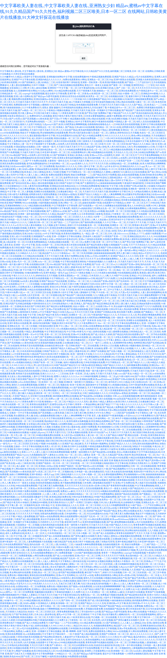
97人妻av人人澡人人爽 (120, 584)
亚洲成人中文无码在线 (140, 275)
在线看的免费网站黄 (112, 239)
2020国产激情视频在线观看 (87, 553)
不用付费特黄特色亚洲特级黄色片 (30, 357)
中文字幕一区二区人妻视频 (20, 191)
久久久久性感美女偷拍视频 (103, 273)
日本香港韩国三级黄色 (92, 214)
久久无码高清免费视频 (15, 359)
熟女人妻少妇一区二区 (92, 435)
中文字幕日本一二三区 (15, 567)
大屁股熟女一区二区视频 (27, 525)
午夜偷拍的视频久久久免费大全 (102, 261)
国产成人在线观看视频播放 (57, 536)
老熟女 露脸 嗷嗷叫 (51, 107)
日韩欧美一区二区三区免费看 (59, 197)
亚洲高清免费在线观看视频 (13, 163)
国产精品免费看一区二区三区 (52, 379)
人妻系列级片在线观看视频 (16, 581)
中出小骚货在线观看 (39, 449)
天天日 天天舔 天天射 (146, 533)
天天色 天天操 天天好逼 (63, 289)
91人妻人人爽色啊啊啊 (110, 194)
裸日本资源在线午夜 (135, 609)
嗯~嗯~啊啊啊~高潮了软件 (75, 631)
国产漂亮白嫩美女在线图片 (40, 141)
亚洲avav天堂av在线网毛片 (102, 155)
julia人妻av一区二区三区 (70, 480)
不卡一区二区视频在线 (62, 471)
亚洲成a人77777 (136, 233)
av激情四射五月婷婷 (27, 312)
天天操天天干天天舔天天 (120, 432)
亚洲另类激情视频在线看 (152, 508)
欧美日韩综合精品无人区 (43, 651)
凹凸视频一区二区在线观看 (153, 161)
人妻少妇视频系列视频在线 (126, 564)
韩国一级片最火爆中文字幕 (16, 264)
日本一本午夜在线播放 (131, 645)
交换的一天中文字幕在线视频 (23, 413)
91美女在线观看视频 (87, 247)
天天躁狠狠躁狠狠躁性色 (112, 530)
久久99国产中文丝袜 (118, 275)
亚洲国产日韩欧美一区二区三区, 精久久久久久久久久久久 (126, 634)
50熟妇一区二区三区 (132, 284)
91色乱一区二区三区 (31, 217)
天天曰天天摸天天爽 (127, 617)
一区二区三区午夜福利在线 (81, 88)
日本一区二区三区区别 (117, 144)
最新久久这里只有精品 (30, 124)
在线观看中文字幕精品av (114, 203)
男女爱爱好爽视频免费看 (149, 315)
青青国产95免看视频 (9, 152)
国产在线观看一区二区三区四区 (149, 214)
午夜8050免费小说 (13, 292)
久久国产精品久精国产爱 (115, 435)
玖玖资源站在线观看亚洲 (47, 469)
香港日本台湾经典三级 (60, 287)
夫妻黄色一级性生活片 (58, 161)
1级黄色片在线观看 (90, 200)
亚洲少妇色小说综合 (31, 233)
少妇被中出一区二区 (106, 270)
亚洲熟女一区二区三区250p (100, 79)
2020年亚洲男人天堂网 (13, 287)
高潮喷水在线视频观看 (44, 191)
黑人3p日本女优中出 (109, 166)
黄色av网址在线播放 (140, 135)
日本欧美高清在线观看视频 (126, 124)
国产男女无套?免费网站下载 (97, 113)
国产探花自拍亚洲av (21, 183)
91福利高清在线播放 (129, 491)
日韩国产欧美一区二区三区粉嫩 (47, 362)
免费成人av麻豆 (67, 491)
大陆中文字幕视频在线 (113, 598)
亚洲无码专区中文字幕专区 (121, 219)
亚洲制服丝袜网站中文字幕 (59, 77)
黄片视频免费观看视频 (57, 387)
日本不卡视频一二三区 (42, 85)
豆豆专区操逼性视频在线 (102, 102)
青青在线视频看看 (119, 368)
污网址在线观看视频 (144, 219)
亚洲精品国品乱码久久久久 (140, 236)
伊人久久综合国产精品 (66, 130)
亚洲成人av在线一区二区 (27, 558)
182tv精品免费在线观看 (65, 91)
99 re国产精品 (126, 637)
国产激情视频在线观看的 (11, 208)
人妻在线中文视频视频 (33, 441)
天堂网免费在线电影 (34, 121)
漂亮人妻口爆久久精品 (127, 253)
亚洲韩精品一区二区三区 (74, 570)
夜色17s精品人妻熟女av (104, 401)
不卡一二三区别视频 (29, 284)
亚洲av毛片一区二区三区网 (24, 261)
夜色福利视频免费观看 (89, 130)
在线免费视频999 (81, 77)
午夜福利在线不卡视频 (10, 217)
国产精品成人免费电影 (113, 407)
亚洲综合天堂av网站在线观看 (112, 410)
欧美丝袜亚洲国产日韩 (45, 158)
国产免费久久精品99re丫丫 (137, 407)
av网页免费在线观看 (42, 556)
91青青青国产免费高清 (28, 317)
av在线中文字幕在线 (140, 326)
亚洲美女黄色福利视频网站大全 (72, 158)
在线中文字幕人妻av (86, 270)
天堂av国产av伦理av (12, 119)
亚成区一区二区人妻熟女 (105, 133)
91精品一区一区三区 (67, 247)
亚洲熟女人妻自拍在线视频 (48, 301)
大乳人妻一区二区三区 (24, 435)
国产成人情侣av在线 (156, 172)
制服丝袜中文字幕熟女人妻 (67, 598)
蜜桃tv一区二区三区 (84, 197)
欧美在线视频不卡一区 (48, 488)
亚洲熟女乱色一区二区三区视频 (109, 208)
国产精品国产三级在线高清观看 (136, 110)
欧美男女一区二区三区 (96, 96)
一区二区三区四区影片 (13, 121)
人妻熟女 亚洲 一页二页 (93, 455)
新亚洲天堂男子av (73, 522)
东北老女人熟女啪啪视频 (19, 376)
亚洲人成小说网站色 (23, 96)
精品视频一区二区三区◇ (133, 329)
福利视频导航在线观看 (148, 418)
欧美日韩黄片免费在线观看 (24, 491)
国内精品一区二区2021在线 (108, 127)
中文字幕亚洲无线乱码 (55, 331)
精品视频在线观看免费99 (149, 539)
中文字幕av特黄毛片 (76, 331)
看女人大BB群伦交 (136, 205)
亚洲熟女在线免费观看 (129, 449)
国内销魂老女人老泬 (140, 351)
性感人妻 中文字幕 (22, 270)
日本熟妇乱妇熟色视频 (17, 645)
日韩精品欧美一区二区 (10, 93)
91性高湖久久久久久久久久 (45, 584)
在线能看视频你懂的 (12, 441)
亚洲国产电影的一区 (45, 463)
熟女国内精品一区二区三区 (138, 556)
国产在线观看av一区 (88, 205)
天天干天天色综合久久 (139, 245)
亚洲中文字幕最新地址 (87, 169)
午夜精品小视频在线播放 (58, 110)
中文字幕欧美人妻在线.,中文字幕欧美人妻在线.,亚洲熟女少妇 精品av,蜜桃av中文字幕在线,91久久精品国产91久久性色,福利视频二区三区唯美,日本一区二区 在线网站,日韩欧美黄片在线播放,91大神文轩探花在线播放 (83, 11)
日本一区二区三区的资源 (67, 463)
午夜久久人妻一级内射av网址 (123, 250)
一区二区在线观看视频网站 (117, 466)
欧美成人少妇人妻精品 (35, 172)
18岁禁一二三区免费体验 (105, 217)
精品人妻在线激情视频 (42, 183)
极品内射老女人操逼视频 (145, 637)
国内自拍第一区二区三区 (152, 264)
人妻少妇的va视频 (25, 169)
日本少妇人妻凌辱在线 (109, 502)
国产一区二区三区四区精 (14, 477)
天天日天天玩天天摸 (144, 480)
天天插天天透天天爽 (68, 284)
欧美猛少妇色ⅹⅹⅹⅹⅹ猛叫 (14, 166)
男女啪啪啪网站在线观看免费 (54, 133)
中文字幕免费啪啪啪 (149, 155)
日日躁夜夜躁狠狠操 (136, 287)
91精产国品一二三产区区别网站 (145, 505)
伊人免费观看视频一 (64, 553)
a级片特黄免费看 (133, 387)
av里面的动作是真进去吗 (66, 239)
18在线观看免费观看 (21, 589)
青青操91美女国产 (140, 225)
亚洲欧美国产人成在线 (90, 189)
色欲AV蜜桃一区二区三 (129, 93)
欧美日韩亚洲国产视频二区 (22, 247)
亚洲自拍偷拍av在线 (43, 99)
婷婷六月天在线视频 (77, 225)
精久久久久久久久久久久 (151, 217)
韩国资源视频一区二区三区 (18, 127)
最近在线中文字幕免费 (55, 93)
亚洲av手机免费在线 (55, 309)
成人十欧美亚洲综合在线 (87, 500)
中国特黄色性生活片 (41, 303)
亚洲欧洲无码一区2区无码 (52, 640)
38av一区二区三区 (8, 298)
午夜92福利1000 (126, 376)
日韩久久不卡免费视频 (46, 247)
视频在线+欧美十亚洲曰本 (72, 385)
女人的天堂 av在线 (31, 480)
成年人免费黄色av (46, 320)
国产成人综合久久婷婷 (101, 334)
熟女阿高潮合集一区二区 (143, 455)
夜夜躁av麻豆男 (146, 273)
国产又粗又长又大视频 (20, 654)
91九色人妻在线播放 (94, 180)
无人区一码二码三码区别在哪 (90, 359)
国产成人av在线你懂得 (63, 556)
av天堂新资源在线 (20, 354)
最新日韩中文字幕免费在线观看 (143, 96)
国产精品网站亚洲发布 (50, 637)
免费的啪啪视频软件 (9, 595)
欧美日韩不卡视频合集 (59, 354)
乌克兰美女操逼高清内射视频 (119, 471)
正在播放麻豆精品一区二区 (69, 191)
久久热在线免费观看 (9, 337)
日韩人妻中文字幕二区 (88, 166)
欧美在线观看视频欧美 (57, 357)
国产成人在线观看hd (9, 284)
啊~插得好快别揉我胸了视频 (42, 323)
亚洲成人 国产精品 (65, 127)
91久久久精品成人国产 (38, 359)
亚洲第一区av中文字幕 (24, 245)
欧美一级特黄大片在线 (81, 354)
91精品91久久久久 (17, 222)
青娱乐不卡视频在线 (29, 133)
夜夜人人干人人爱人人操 (33, 452)
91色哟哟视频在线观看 (139, 368)
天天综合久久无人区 (122, 152)
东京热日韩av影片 (115, 387)
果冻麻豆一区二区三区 (82, 441)
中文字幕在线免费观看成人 (128, 323)
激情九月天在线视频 (92, 578)
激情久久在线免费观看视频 (24, 385)
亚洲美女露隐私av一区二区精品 (142, 267)
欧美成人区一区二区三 (97, 149)
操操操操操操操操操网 (110, 183)
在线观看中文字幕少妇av (47, 642)
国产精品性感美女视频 (97, 245)
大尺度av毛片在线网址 (65, 270)
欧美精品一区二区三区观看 (63, 508)
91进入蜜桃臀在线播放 (117, 331)
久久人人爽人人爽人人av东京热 (149, 348)
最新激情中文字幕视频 (96, 385)
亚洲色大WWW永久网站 (98, 413)
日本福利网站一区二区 (58, 163)
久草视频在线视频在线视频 (114, 189)
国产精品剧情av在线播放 (91, 396)
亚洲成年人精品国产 (92, 236)
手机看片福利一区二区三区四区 (22, 457)
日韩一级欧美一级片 (46, 147)
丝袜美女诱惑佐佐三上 (18, 116)
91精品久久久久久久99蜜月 (62, 359)
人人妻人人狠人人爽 (129, 259)
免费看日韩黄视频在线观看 (149, 107)
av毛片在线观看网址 (143, 77)
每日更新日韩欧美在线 (143, 432)
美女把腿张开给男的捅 (132, 194)
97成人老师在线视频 (96, 331)
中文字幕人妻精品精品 (125, 354)
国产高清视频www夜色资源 (36, 119)
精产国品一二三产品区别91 (66, 222)
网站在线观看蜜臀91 (148, 228)
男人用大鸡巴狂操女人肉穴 (120, 147)
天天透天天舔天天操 (127, 295)
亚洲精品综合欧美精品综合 (62, 186)
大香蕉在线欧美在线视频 (27, 637)
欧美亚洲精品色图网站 (99, 421)
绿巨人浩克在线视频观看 (148, 121)
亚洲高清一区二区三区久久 (68, 320)
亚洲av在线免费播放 (92, 326)
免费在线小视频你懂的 (130, 345)
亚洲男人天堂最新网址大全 (97, 651)
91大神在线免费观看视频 (57, 452)
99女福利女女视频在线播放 (144, 177)
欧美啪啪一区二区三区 (142, 138)
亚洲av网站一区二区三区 (69, 203)
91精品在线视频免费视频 (39, 289)
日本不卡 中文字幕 (81, 368)
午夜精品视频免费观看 (100, 77)
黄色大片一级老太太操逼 (96, 85)
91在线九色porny (65, 312)
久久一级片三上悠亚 (98, 343)
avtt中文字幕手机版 (51, 233)
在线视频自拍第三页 (118, 96)
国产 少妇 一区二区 (125, 88)
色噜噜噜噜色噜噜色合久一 (100, 124)
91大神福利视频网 (120, 371)
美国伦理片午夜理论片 (144, 471)
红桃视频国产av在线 (41, 236)
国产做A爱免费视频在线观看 (120, 522)
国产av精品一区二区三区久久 (31, 110)
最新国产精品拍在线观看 (126, 494)
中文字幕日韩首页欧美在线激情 (44, 460)
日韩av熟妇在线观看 (124, 102)
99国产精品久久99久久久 (114, 365)
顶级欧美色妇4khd (11, 656)
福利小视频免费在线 (73, 362)
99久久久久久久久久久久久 (16, 135)
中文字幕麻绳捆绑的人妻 (154, 281)
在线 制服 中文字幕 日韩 (29, 315)
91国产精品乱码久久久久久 (140, 488)
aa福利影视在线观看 (12, 250)
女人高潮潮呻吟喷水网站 (25, 91)
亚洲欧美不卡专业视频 (98, 570)
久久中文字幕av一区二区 (114, 222)
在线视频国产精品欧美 (114, 609)
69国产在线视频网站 (33, 208)
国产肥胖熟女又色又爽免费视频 (20, 189)
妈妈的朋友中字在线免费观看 (86, 648)
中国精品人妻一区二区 (124, 121)
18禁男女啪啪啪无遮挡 (137, 654)
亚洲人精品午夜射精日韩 (14, 278)
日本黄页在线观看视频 (38, 278)
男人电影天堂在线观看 (146, 483)
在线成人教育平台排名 (88, 508)
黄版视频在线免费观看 (128, 217)
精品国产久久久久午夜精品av (56, 253)
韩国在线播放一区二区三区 (67, 138)
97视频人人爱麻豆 (28, 595)
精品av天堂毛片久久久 (149, 253)
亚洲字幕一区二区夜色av (79, 93)
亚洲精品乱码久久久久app (132, 166)
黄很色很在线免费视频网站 (42, 575)
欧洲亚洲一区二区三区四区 (104, 93)
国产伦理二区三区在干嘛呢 (33, 656)
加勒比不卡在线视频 (141, 446)
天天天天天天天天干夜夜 (27, 514)
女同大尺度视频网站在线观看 (54, 628)
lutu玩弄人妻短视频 (29, 281)
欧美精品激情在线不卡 (24, 301)
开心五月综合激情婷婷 (75, 528)
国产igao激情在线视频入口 (40, 598)
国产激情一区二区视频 (119, 85)
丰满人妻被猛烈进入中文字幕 (25, 149)
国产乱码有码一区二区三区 (129, 281)
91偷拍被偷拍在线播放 (18, 407)
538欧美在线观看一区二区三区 (14, 404)
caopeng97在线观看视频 (33, 93)
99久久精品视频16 (115, 99)
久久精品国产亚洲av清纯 (94, 147)
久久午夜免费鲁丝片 (31, 107)
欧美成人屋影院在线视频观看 (137, 239)
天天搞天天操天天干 (156, 222)
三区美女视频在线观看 (98, 250)
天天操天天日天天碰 (151, 387)
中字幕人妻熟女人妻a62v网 (119, 340)
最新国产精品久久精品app (63, 348)
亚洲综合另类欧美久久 (139, 463)
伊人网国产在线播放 (96, 351)
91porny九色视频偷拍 (32, 455)
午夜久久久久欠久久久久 (23, 275)
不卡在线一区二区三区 (106, 292)
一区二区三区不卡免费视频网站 (84, 357)
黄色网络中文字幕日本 (119, 191)
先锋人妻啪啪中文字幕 (84, 292)
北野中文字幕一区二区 (111, 284)
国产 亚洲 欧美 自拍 (91, 320)
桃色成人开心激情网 (52, 550)
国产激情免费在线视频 (91, 222)
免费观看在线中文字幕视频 (26, 105)
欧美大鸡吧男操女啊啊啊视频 (72, 124)
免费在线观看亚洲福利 (59, 175)
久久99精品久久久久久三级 (28, 253)
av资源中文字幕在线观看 (33, 77)
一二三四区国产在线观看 (122, 413)
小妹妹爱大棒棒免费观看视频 (88, 544)
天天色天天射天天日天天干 (83, 259)
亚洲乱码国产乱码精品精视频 (17, 303)
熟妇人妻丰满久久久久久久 (102, 550)
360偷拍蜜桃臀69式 (33, 273)
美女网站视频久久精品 (54, 390)
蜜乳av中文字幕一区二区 (68, 614)
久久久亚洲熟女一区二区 (97, 592)
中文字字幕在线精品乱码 (148, 452)
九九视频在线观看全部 (103, 438)
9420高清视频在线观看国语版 (70, 651)
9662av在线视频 (29, 203)
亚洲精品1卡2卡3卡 (108, 169)
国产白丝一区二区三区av (103, 264)
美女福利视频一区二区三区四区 (103, 158)
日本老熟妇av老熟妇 (67, 194)
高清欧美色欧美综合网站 (151, 175)
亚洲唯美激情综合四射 (150, 626)
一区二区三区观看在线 (50, 295)
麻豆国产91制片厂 (93, 572)
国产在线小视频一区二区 (118, 351)
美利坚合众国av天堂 (142, 528)
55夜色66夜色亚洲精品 (91, 365)
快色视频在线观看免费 (87, 105)
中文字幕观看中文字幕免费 (42, 144)
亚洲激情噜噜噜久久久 (15, 205)
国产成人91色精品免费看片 (91, 135)
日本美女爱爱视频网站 (94, 116)
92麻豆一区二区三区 (144, 102)
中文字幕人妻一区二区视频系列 (20, 505)
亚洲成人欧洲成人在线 (78, 155)
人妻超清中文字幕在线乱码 (75, 637)
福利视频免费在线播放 (137, 365)
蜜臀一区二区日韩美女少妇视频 (118, 348)
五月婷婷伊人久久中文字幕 (51, 522)
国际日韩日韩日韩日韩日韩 (58, 441)
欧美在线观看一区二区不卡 (77, 539)
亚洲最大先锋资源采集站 (147, 79)
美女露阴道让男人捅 (23, 415)
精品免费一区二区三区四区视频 (120, 211)
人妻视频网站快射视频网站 (144, 648)
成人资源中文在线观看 (42, 138)
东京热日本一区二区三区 (52, 298)
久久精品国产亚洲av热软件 (102, 281)
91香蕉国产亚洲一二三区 (128, 161)
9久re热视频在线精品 (110, 200)
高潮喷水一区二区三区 (120, 225)
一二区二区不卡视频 (55, 121)
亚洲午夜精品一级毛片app (55, 273)
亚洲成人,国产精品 (83, 303)
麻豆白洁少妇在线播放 (135, 172)
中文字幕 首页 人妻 (92, 415)
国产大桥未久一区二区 (60, 645)
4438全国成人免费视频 (10, 399)
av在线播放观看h (8, 169)
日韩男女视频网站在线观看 (138, 586)
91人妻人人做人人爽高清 (36, 175)
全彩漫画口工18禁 (17, 88)
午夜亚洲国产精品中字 (26, 379)
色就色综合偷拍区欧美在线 (106, 645)
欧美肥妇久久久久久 (50, 600)
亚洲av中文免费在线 (130, 247)
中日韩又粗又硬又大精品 (45, 113)
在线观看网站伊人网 (80, 152)
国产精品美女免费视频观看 (59, 306)
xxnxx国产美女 (125, 373)
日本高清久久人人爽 (98, 275)
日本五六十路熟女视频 (79, 273)
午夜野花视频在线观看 (82, 287)
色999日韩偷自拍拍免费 (71, 609)
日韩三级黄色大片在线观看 (89, 141)
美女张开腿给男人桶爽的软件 (64, 567)
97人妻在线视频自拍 (156, 130)
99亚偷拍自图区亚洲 (48, 326)
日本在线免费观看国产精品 (16, 544)
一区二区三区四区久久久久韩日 (77, 217)
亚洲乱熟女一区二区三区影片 (92, 144)
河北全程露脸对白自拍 (66, 135)
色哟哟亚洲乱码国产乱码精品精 (148, 343)
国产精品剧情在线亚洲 (135, 595)
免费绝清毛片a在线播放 (40, 116)
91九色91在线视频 (28, 267)
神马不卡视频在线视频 (126, 418)
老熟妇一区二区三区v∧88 (88, 530)
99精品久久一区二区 (97, 390)
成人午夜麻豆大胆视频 (79, 102)
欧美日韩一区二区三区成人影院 (101, 231)
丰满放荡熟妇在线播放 (24, 147)
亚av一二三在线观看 (138, 180)
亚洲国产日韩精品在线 (53, 200)
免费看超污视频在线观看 (112, 595)
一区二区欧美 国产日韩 (109, 547)
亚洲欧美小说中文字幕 (62, 292)
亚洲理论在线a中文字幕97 (62, 404)
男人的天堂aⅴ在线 (108, 508)
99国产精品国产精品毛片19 (66, 365)
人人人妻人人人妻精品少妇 (133, 623)
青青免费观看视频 (65, 612)
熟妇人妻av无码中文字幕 (11, 175)
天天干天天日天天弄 (98, 163)
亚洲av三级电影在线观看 (90, 239)
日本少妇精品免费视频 (144, 152)
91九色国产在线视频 (49, 558)
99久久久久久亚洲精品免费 (79, 379)
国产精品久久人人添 (139, 362)
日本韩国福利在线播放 (71, 107)
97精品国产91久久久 (121, 113)
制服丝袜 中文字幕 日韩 (111, 186)
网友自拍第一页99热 (137, 435)
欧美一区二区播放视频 (98, 225)
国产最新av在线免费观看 (47, 516)
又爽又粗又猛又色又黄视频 (133, 301)
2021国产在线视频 (49, 480)
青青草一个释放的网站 (85, 404)
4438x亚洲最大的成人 (105, 88)
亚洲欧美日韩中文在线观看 (74, 446)
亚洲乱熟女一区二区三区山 (44, 572)
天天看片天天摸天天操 (106, 373)
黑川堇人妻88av (25, 113)
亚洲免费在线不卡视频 (10, 623)
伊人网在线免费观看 (138, 631)
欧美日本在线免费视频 (85, 289)
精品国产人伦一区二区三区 (106, 301)
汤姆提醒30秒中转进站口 (97, 177)
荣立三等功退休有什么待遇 (88, 612)
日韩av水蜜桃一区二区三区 (49, 177)
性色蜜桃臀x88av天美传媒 (112, 357)
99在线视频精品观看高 (128, 273)
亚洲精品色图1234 (155, 477)
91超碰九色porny (37, 432)
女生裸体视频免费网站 (135, 208)
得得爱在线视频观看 (130, 200)
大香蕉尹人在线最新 (147, 298)
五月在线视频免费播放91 (42, 553)
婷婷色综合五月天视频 (128, 133)
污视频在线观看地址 (48, 410)
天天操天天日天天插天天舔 (111, 105)
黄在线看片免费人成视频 (128, 312)
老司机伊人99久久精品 (119, 382)
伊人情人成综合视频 (36, 88)
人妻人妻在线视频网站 (20, 85)
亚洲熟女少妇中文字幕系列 (78, 121)
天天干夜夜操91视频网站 (96, 443)
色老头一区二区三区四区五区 (42, 612)
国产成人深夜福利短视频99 (95, 480)
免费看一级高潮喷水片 (81, 452)
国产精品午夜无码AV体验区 (55, 315)
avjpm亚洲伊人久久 (79, 163)
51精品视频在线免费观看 (120, 149)
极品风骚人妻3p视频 (16, 530)
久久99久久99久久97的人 (21, 365)
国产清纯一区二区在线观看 (74, 600)
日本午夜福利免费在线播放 (141, 385)
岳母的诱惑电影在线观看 (52, 525)
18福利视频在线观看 (47, 203)
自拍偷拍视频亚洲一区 (113, 544)
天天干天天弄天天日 (74, 180)
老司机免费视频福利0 (24, 158)
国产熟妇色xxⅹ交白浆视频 (91, 466)
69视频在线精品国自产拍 (115, 578)
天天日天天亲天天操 (84, 312)
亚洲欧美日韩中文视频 (18, 449)
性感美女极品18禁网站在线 (76, 550)
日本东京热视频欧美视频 (14, 228)
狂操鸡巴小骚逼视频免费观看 (139, 99)
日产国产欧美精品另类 (22, 614)
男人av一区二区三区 (154, 166)
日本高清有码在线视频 (30, 351)
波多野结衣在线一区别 (73, 177)
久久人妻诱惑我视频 (154, 278)
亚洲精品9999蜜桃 (149, 93)
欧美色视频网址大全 (95, 640)
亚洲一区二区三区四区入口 (124, 298)
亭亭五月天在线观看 (39, 648)
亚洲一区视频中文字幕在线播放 (106, 110)
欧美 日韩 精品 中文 (45, 505)
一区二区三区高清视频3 (82, 253)
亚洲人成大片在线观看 (20, 236)
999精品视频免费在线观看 (48, 435)
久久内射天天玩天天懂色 (31, 511)
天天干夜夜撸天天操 (86, 91)
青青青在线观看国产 (39, 404)
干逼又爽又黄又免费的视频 (51, 485)
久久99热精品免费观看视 (74, 149)
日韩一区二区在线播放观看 (128, 429)
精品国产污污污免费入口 (69, 214)
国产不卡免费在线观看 (35, 161)
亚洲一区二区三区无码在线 (57, 334)
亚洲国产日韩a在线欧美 (135, 186)
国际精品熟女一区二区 (50, 149)
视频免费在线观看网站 (22, 99)
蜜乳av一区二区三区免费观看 (40, 166)
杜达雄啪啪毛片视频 (130, 502)
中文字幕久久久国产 (36, 309)
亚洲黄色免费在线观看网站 (131, 169)
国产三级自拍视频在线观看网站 (69, 85)
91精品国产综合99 (38, 354)
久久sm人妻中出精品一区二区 (93, 457)
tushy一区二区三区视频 (49, 261)
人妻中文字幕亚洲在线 (42, 376)
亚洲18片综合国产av (97, 432)
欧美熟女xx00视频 (96, 211)
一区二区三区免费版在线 (11, 172)
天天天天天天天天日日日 (147, 88)
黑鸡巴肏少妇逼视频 (39, 259)
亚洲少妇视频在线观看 (33, 250)
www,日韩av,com (123, 197)
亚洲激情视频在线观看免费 (28, 427)
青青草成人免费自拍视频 (137, 357)
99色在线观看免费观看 (26, 485)
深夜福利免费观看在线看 (52, 514)
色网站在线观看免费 (140, 337)
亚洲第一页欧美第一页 (91, 82)
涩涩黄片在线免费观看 (20, 239)
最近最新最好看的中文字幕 (42, 135)
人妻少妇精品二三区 (45, 82)
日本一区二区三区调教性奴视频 (129, 642)
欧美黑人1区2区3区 (51, 446)
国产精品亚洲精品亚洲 (103, 303)
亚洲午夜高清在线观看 (32, 528)
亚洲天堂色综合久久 (150, 449)
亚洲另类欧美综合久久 (58, 502)
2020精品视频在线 (31, 600)
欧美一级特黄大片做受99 (105, 449)
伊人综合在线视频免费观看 (16, 259)
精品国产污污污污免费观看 (148, 306)
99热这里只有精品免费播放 (114, 581)
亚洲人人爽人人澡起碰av (96, 219)
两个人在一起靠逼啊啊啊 (81, 449)
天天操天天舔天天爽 (79, 161)
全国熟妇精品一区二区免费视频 (124, 163)
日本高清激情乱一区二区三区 (61, 533)
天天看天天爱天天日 (55, 432)
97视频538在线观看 (48, 443)
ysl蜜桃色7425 (46, 105)
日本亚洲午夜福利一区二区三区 (55, 152)
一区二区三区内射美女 (71, 393)
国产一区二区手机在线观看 (153, 334)
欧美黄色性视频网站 (71, 233)
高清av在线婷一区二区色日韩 (49, 245)
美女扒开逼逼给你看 (50, 519)
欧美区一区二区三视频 (52, 382)
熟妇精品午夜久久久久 (55, 421)
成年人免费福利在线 (16, 141)
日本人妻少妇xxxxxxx (118, 233)
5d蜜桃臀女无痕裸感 (52, 570)
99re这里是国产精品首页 (124, 399)
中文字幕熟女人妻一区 (18, 144)
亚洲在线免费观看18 (128, 91)
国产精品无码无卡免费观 (104, 175)
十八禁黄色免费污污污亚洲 (71, 113)
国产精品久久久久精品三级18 (143, 144)
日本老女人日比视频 (109, 345)
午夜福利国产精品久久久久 (104, 315)
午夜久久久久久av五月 (10, 225)
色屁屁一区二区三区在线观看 (29, 421)
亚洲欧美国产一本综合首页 (28, 200)
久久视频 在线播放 (51, 427)
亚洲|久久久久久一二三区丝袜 (68, 99)
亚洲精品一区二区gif (108, 376)
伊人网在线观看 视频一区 (149, 399)
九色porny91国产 (50, 124)
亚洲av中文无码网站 (65, 575)
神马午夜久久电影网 (132, 116)
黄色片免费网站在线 (74, 256)
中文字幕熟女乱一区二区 (43, 127)
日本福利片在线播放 (135, 592)
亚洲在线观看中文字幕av (31, 539)
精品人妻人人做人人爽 (151, 200)
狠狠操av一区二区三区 (107, 91)
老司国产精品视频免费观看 (71, 572)
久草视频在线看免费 (93, 609)
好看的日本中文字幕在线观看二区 (110, 287)
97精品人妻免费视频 (110, 130)
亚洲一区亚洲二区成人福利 (82, 373)
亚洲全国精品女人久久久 (67, 505)
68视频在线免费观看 (109, 491)
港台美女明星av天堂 (108, 228)
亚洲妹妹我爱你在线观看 (46, 169)
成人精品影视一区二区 (13, 242)
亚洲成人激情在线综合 (68, 189)
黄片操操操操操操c (12, 107)
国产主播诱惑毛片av (89, 183)
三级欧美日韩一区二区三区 (40, 222)
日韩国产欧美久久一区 (53, 351)
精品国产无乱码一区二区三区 (94, 516)
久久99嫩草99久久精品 (10, 77)
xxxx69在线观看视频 (9, 133)
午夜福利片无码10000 (89, 284)
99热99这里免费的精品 (82, 497)
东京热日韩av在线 (154, 329)
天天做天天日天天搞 (98, 525)
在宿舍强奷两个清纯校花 (67, 82)
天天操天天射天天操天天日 (42, 130)
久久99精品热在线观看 (32, 256)
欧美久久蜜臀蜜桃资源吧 (37, 287)
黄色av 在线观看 (17, 368)
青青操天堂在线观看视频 (52, 219)
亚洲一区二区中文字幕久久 (109, 242)
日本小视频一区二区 (90, 474)
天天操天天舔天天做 (58, 102)
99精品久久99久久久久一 (150, 250)
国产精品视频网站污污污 (120, 469)
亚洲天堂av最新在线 (70, 427)
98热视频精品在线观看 (101, 152)
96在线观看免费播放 (59, 259)
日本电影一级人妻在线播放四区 (71, 340)
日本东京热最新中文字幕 (137, 141)
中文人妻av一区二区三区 (70, 326)
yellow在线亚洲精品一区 (29, 382)
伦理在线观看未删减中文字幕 (34, 497)
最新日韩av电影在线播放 (56, 564)
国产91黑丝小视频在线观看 (148, 376)
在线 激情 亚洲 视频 (108, 460)
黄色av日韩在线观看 (114, 359)
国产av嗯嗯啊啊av (64, 477)
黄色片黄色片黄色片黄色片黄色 (68, 116)
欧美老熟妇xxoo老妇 (61, 368)
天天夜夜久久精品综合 (16, 612)
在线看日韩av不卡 (104, 306)
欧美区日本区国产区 (66, 323)
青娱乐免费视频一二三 (91, 138)
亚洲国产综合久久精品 (122, 77)
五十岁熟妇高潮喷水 (140, 191)
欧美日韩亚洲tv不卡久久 (138, 603)
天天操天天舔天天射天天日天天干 (32, 102)
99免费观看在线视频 (77, 656)
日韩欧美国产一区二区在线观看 (84, 345)
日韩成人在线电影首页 (87, 329)
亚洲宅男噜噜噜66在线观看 (75, 337)
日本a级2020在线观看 (85, 127)
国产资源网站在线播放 (50, 337)
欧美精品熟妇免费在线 (60, 497)
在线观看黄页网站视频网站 (73, 469)
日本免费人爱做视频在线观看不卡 (98, 483)
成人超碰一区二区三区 (27, 466)
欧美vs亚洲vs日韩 (144, 441)
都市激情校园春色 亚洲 (151, 396)
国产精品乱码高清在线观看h (126, 334)
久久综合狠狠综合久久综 (14, 186)
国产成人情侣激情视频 (98, 600)
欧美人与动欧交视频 (56, 172)
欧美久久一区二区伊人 (35, 533)
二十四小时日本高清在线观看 (117, 138)
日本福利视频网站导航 (26, 620)
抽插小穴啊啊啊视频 (19, 474)
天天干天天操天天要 (54, 256)
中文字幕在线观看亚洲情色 (51, 180)
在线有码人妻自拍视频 (71, 578)
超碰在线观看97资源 (91, 203)
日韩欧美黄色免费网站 (18, 547)
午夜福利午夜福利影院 (133, 183)
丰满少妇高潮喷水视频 (116, 119)
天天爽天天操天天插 (128, 228)
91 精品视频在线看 (76, 119)
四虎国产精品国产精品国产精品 (102, 511)
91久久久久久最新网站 (18, 130)
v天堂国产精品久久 (96, 340)
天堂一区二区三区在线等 (113, 320)
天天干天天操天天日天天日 (119, 528)
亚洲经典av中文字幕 (62, 438)
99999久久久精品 (48, 214)
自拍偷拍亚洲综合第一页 (56, 345)
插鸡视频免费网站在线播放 (65, 396)
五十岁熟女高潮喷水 (120, 337)
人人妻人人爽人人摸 (27, 180)
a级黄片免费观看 (114, 116)
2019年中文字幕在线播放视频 (31, 211)
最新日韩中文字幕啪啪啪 (11, 273)
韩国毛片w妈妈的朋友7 (82, 208)
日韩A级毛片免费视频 (17, 194)
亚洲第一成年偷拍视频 (28, 214)
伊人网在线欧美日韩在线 (23, 469)
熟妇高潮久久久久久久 (66, 166)
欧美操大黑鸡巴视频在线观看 (116, 326)
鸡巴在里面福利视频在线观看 (48, 343)
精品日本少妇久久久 (82, 438)
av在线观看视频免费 (129, 396)
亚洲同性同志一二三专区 (143, 85)
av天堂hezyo (129, 415)
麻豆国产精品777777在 (50, 317)
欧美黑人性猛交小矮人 (26, 320)
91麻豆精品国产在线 (62, 542)
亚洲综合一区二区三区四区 (133, 130)
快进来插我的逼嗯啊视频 (132, 278)
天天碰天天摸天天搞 (80, 110)
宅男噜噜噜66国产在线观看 (26, 231)
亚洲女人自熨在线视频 (148, 424)
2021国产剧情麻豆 (26, 82)
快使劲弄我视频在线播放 (47, 483)
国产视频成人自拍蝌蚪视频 (59, 424)
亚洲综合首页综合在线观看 (72, 96)
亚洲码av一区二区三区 (78, 281)
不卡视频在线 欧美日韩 (49, 457)
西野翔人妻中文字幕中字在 (18, 138)
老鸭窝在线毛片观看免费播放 (136, 127)
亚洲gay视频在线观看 (46, 189)
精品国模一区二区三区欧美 (102, 429)
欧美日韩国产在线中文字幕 (66, 183)
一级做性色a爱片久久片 (87, 228)
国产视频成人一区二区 (151, 312)
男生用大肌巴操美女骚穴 (80, 133)
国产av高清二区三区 (77, 211)
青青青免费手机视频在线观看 (147, 525)
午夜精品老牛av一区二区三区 (152, 91)
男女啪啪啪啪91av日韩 (144, 147)
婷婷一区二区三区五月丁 (127, 155)
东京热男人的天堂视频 (102, 620)
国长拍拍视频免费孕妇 (147, 443)
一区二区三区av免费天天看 (82, 242)
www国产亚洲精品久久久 (31, 390)
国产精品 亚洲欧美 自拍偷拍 (89, 348)
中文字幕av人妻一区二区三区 (61, 530)
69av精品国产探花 (17, 155)
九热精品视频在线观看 (58, 242)
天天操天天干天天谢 (136, 222)
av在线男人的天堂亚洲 (66, 144)
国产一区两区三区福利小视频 (84, 502)
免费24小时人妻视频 (155, 205)
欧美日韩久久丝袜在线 (126, 401)
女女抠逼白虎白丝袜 (36, 424)
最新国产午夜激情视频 (112, 415)
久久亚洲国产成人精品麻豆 (70, 443)
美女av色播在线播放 (126, 452)
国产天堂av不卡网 (58, 119)
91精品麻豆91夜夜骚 (119, 570)
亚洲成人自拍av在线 (48, 466)
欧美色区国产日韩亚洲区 (34, 306)
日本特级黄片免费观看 (74, 371)
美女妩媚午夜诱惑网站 (124, 306)
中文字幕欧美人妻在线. (38, 567)
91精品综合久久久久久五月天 (41, 477)
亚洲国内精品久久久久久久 (49, 79)
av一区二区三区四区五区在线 (37, 292)
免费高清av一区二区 (89, 595)
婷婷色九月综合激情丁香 (95, 107)
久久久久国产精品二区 (135, 105)
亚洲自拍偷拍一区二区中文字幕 (136, 547)
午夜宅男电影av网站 (88, 567)
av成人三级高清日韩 (25, 463)
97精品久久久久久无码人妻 (79, 401)
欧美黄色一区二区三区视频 (144, 584)
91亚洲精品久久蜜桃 (100, 172)
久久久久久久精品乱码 (103, 354)
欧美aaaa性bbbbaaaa (102, 379)
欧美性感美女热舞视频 (77, 421)
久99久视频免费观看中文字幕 (152, 295)
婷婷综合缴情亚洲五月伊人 (98, 298)
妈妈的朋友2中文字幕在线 (115, 463)
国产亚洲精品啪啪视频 (77, 309)
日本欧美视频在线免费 (94, 362)
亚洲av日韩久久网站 (102, 424)
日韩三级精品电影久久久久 (95, 393)
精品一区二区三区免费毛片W (130, 270)
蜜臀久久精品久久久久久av (67, 376)
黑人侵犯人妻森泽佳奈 (48, 267)
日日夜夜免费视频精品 (113, 141)
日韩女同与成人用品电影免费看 (124, 309)
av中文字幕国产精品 (47, 312)
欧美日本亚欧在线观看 (65, 141)
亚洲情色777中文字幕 (58, 88)
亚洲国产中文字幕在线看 (23, 79)
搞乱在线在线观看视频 (128, 175)
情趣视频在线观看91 (44, 592)
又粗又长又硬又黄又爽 (75, 413)
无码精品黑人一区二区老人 (149, 575)
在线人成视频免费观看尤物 (46, 415)
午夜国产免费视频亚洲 (121, 558)
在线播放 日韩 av (111, 396)
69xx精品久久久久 (82, 477)
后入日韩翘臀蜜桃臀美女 (118, 505)
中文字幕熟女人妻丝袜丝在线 (72, 561)
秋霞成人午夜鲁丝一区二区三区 (118, 214)
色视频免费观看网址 (103, 626)
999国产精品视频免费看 (105, 497)
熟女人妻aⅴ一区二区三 (125, 438)
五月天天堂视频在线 (68, 410)
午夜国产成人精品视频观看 (27, 519)
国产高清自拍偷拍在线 (142, 113)
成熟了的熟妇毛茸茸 (104, 542)
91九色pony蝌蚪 (45, 91)
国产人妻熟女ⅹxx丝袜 (56, 211)
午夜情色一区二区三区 (80, 620)
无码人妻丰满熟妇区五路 (129, 231)
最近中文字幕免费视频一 (44, 654)
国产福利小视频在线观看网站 (142, 390)
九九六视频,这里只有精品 (54, 225)
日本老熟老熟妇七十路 (62, 303)
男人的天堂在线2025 (43, 365)
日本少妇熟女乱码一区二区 (143, 382)
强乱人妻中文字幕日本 (155, 169)
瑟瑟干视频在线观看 (98, 309)
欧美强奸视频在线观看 (113, 82)
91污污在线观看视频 (51, 217)
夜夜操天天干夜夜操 (92, 407)
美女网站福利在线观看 (135, 530)
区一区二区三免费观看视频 (19, 556)
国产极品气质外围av (150, 460)
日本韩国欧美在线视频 (152, 231)
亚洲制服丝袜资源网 (96, 528)
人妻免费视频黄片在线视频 (39, 542)
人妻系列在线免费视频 (38, 186)
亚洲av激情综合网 (67, 169)
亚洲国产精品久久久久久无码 (124, 256)
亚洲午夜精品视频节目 (126, 542)
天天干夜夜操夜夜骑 (100, 368)
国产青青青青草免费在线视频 (120, 485)
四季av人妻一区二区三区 (60, 399)
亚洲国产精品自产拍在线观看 (53, 281)
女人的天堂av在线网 (70, 435)
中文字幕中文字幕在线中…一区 (57, 634)
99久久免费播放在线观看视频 (112, 205)
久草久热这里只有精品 (64, 105)
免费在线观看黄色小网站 (74, 79)
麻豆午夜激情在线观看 (102, 121)
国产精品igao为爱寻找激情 (46, 96)
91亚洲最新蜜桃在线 (117, 390)
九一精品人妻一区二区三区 (94, 233)
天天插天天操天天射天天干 (69, 147)
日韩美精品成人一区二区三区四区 (145, 331)
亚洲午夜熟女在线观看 (124, 79)
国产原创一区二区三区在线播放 (126, 421)
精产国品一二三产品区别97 (137, 82)
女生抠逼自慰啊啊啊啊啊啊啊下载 (109, 586)
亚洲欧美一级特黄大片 (139, 189)
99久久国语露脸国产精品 (94, 99)
